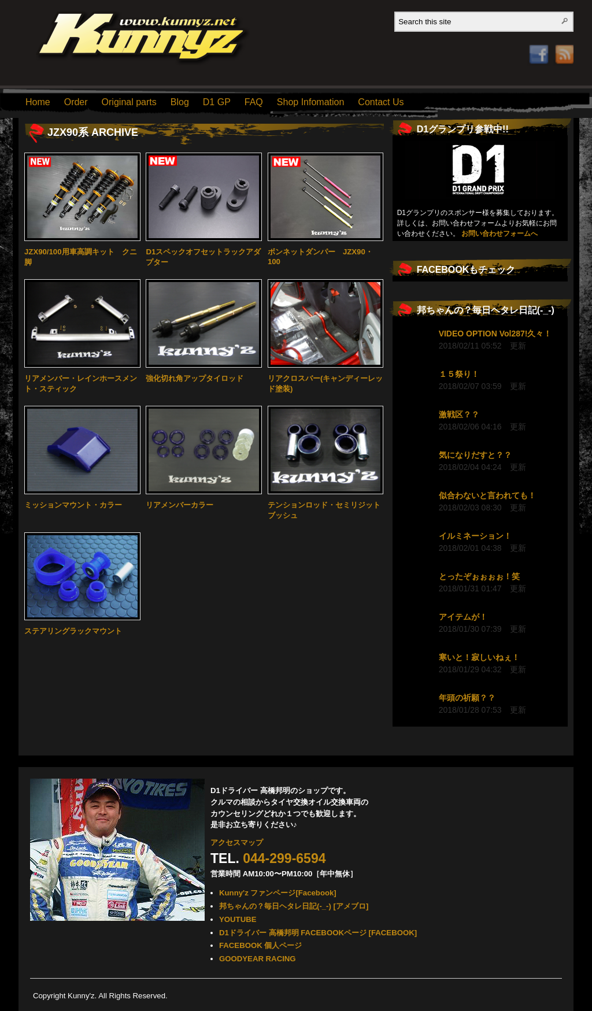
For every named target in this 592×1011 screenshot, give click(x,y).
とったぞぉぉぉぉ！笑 (479, 576)
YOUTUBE (237, 919)
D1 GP (217, 102)
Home (37, 102)
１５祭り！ (459, 374)
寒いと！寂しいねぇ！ (479, 657)
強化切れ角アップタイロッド (194, 378)
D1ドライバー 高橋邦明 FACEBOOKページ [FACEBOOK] (318, 932)
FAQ (254, 102)
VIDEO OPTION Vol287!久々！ (495, 333)
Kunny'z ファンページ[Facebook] (277, 892)
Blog (180, 102)
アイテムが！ (463, 616)
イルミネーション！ (475, 535)
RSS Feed (561, 43)
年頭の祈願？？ (467, 697)
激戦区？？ (459, 414)
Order (76, 102)
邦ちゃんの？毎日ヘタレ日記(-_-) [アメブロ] (293, 906)
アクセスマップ (236, 842)
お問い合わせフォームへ (499, 233)
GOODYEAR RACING (257, 958)
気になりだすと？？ (475, 455)
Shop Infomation (311, 102)
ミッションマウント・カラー (73, 505)
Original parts (129, 102)
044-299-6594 (284, 858)
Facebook (538, 39)
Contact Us (381, 102)
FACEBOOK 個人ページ (260, 945)
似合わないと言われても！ (487, 495)
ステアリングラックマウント (73, 631)
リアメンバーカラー (179, 505)
